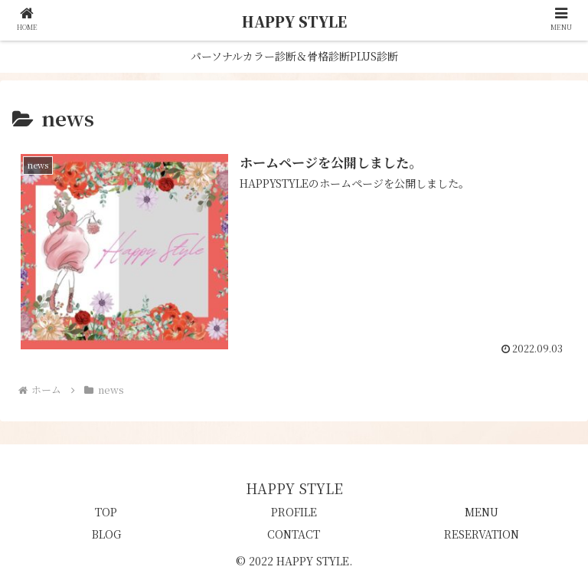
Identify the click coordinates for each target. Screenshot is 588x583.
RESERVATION (481, 534)
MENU (481, 511)
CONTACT (293, 534)
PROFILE (294, 511)
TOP (106, 511)
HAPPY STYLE (294, 21)
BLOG (106, 534)
